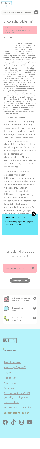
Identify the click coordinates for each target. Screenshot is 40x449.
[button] (34, 214)
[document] (20, 224)
